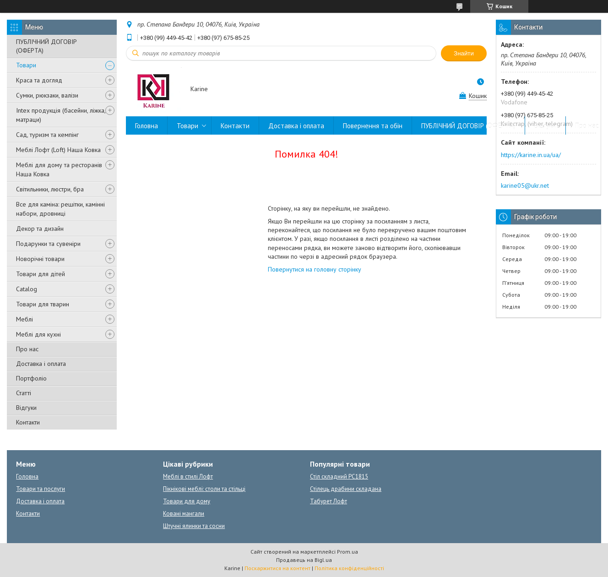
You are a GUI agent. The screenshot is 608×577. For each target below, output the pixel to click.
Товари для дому (186, 501)
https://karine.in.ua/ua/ (531, 155)
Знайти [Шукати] (464, 53)
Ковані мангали (183, 513)
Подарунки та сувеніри (48, 244)
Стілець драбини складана (345, 489)
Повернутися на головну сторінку (314, 269)
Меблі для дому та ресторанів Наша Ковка (59, 169)
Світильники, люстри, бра (50, 189)
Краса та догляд (39, 80)
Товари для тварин (42, 304)
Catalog (26, 289)
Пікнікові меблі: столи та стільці (204, 489)
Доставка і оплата (41, 363)
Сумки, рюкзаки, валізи (47, 95)
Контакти (28, 422)
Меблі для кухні (38, 334)
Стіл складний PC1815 (339, 476)
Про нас (27, 349)
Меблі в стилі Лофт (188, 476)
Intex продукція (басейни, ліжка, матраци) (60, 115)
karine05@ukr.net (525, 185)
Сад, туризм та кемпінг (47, 135)
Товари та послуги (40, 489)
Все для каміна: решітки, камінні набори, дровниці (60, 209)
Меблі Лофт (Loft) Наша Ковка (58, 150)
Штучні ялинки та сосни (194, 526)
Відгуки (26, 407)
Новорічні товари (40, 259)
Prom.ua (347, 551)
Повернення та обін (372, 125)
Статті (23, 393)
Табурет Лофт (328, 501)
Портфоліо (31, 378)
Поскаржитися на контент (277, 568)
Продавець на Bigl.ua (304, 559)
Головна (146, 125)
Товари (26, 65)
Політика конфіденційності (349, 568)
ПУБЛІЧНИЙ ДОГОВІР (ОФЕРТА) (46, 46)
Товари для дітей (40, 274)
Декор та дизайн (40, 228)
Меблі (24, 319)
